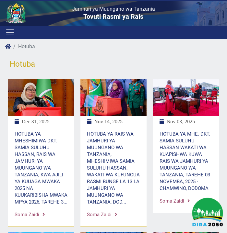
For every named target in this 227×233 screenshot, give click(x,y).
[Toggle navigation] (9, 32)
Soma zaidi (30, 214)
